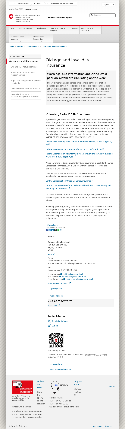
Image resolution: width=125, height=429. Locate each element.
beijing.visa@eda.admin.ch (74, 276)
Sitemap (111, 386)
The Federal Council (21, 4)
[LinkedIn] (52, 230)
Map (51, 254)
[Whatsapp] (58, 230)
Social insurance (32, 46)
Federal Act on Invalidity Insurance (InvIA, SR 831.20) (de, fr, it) (75, 149)
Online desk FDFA (40, 384)
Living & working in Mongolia (59, 30)
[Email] (61, 230)
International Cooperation (42, 39)
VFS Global (54, 305)
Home (11, 46)
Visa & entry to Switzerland (90, 30)
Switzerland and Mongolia (20, 39)
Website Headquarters (59, 283)
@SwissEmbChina (59, 321)
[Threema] (55, 230)
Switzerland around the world (61, 4)
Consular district (56, 364)
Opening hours (55, 289)
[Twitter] (50, 230)
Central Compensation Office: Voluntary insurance (70, 181)
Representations (25, 30)
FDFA (39, 4)
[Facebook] (47, 230)
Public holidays (56, 296)
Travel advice (41, 30)
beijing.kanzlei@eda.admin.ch (79, 279)
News (13, 30)
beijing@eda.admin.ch (73, 274)
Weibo (55, 326)
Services (74, 30)
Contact (50, 236)
